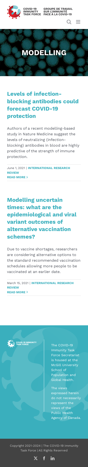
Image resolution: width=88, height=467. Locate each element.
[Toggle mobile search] (69, 21)
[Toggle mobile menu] (78, 21)
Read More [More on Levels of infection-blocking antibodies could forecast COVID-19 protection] (16, 177)
